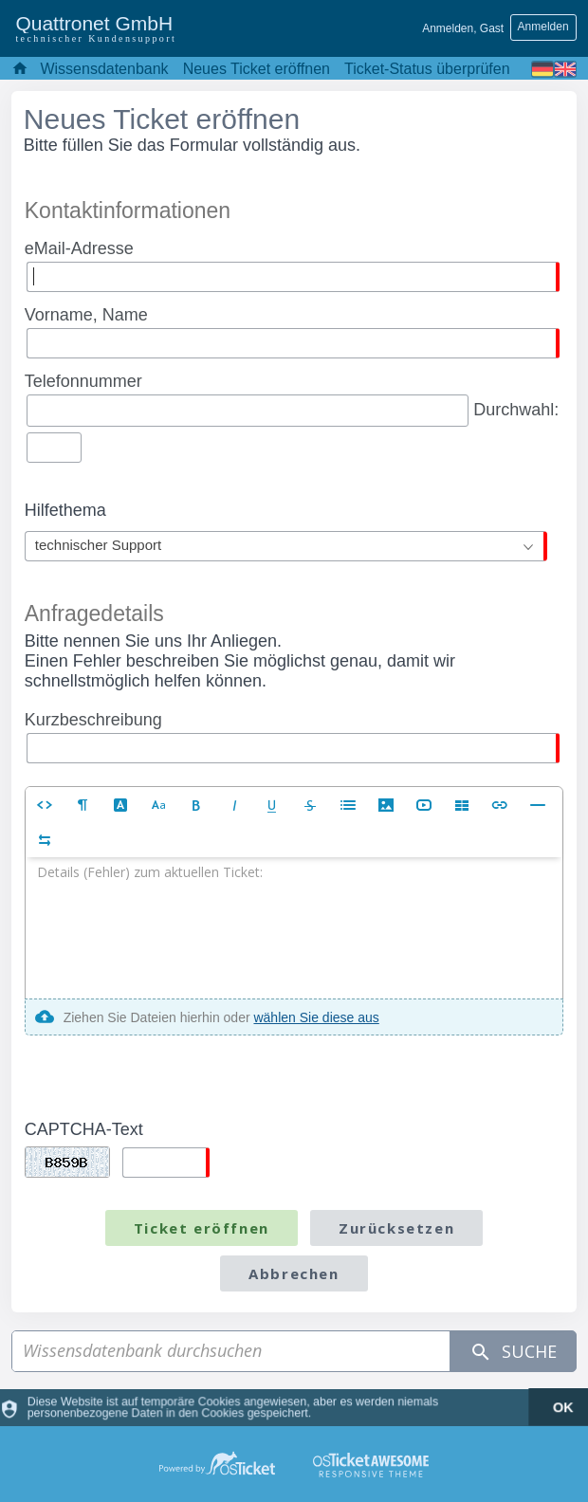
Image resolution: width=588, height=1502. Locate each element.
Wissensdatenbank (104, 69)
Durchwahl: (292, 414)
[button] (45, 804)
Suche (513, 1352)
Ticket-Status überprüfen (427, 69)
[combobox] (286, 546)
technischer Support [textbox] (98, 545)
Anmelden (543, 26)
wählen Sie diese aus (315, 1017)
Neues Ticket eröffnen (256, 69)
